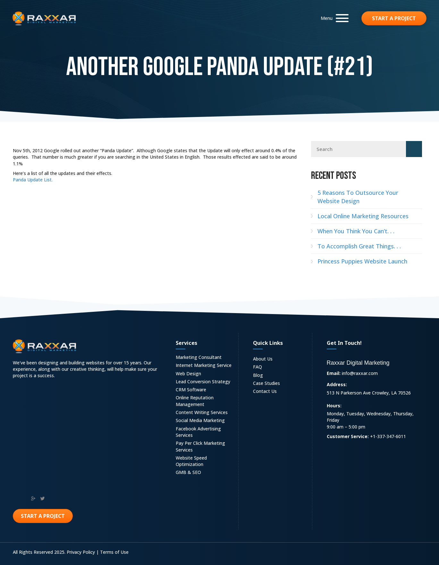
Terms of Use (114, 552)
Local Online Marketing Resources (363, 216)
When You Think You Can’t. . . (355, 231)
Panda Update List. (33, 180)
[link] (204, 358)
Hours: (334, 406)
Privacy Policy (81, 552)
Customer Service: (348, 436)
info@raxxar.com (360, 373)
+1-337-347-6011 (388, 436)
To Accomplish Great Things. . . (359, 246)
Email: (334, 373)
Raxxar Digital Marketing (358, 363)
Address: (337, 384)
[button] (333, 18)
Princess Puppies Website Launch (362, 261)
